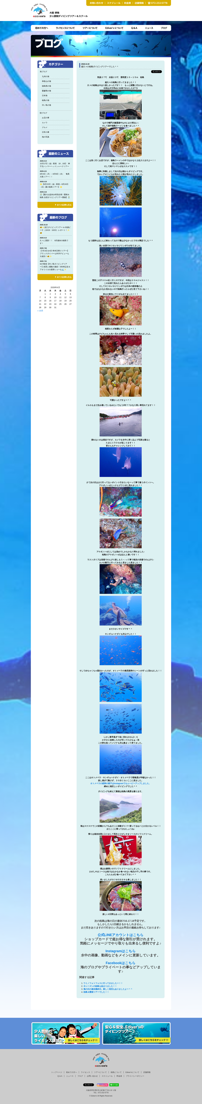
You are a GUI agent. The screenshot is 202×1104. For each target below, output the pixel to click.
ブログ (80, 1076)
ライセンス (85, 1072)
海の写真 (45, 137)
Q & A (60, 1076)
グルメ (44, 127)
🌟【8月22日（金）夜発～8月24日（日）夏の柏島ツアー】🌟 (55, 184)
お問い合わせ (92, 1076)
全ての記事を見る (64, 205)
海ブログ (43, 72)
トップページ (56, 1072)
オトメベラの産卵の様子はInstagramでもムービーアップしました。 (120, 783)
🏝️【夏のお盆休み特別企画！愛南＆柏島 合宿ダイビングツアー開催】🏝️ (55, 195)
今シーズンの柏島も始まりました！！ (100, 986)
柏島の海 (45, 100)
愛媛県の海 (46, 91)
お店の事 (45, 118)
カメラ (44, 123)
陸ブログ (43, 113)
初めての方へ (71, 1072)
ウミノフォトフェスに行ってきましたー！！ (103, 983)
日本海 (44, 95)
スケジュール (107, 1076)
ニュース (70, 1076)
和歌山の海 (46, 81)
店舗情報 (147, 1072)
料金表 (119, 1076)
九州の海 (45, 76)
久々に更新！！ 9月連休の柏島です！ (55, 240)
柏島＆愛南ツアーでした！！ (96, 992)
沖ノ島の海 (46, 105)
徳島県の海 (46, 86)
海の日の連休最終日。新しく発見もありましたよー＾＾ (108, 989)
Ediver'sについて (132, 1072)
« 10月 (40, 311)
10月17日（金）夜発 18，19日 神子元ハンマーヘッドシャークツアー (55, 164)
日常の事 (45, 132)
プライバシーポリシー (135, 1076)
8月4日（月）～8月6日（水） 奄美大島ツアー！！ (55, 174)
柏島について (116, 1072)
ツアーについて (100, 1072)
